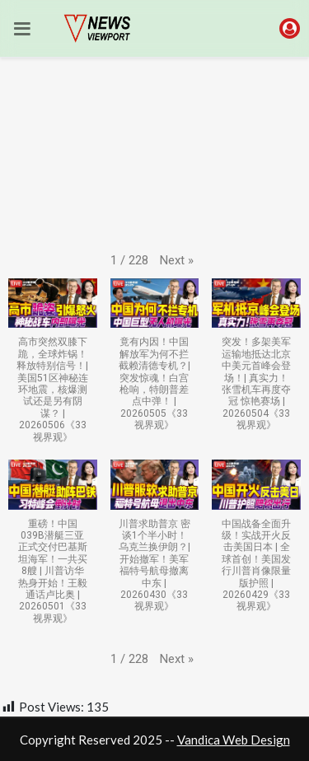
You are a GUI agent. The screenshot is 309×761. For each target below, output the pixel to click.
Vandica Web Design (233, 739)
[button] (177, 260)
